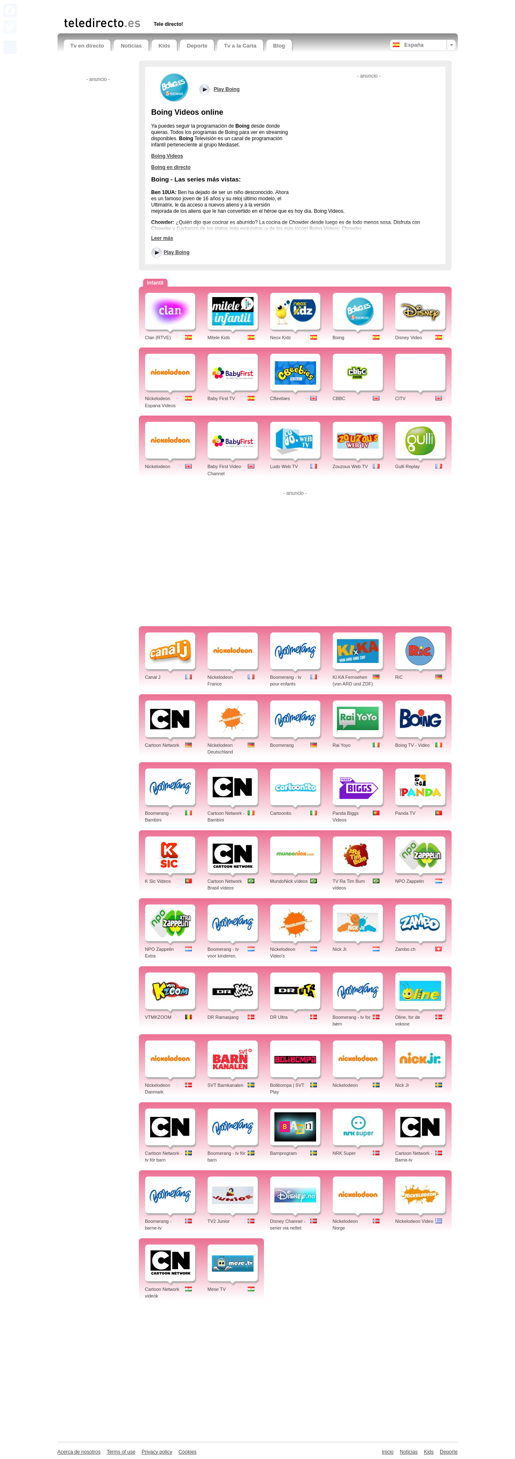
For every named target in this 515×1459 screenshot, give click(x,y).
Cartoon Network (162, 745)
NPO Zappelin (409, 881)
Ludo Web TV (284, 466)
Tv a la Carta (240, 46)
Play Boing (177, 252)
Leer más (162, 238)
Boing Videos (167, 156)
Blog (279, 46)
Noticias (131, 46)
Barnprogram (283, 1153)
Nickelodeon (158, 466)
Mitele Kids (219, 337)
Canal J (153, 677)
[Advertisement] (161, 7)
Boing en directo (171, 167)
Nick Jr (402, 1085)
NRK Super (344, 1153)
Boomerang (282, 745)
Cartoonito (280, 813)
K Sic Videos (158, 881)
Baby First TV (221, 398)
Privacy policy (157, 1452)
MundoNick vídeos (289, 881)
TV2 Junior (219, 1221)
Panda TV (405, 813)
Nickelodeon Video (414, 1221)
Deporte (197, 46)
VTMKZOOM (158, 1017)
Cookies (187, 1452)
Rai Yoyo (342, 745)
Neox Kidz (280, 337)
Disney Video (408, 337)
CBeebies (280, 398)
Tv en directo (87, 46)
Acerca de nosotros (79, 1452)
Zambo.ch (405, 949)
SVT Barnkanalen (226, 1085)
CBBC (339, 398)
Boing (338, 337)
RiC (399, 677)
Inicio (388, 1452)
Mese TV (217, 1289)
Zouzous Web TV (350, 466)
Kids (164, 46)
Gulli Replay (407, 466)
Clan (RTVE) (158, 337)
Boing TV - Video (412, 745)
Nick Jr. (340, 949)
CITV (400, 398)
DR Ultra (279, 1017)
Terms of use (121, 1452)
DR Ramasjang (223, 1017)
